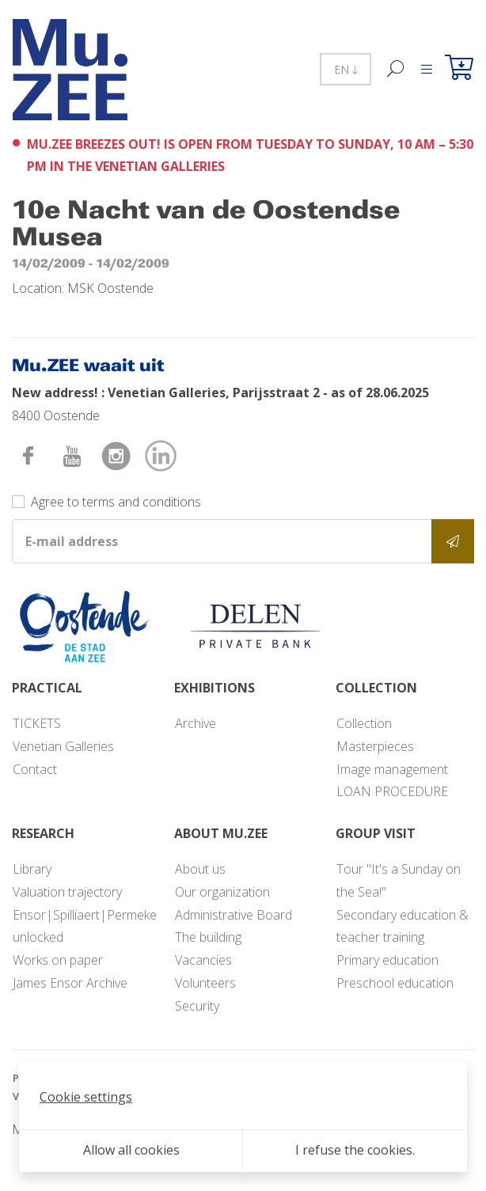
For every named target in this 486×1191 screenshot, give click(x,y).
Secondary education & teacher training (402, 926)
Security (197, 1006)
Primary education (387, 960)
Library (32, 869)
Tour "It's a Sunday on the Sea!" (398, 880)
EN (345, 69)
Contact (35, 769)
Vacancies (203, 960)
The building (208, 937)
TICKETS (37, 723)
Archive (195, 723)
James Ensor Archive (70, 983)
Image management (392, 769)
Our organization (222, 892)
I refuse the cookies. (355, 1150)
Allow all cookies (131, 1150)
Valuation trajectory (67, 892)
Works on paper (58, 960)
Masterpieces (375, 746)
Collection (364, 723)
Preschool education (395, 983)
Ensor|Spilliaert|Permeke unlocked (85, 926)
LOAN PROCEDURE (392, 791)
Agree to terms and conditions (116, 501)
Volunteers (205, 983)
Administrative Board (233, 915)
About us (200, 869)
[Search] (396, 69)
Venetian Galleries (63, 746)
